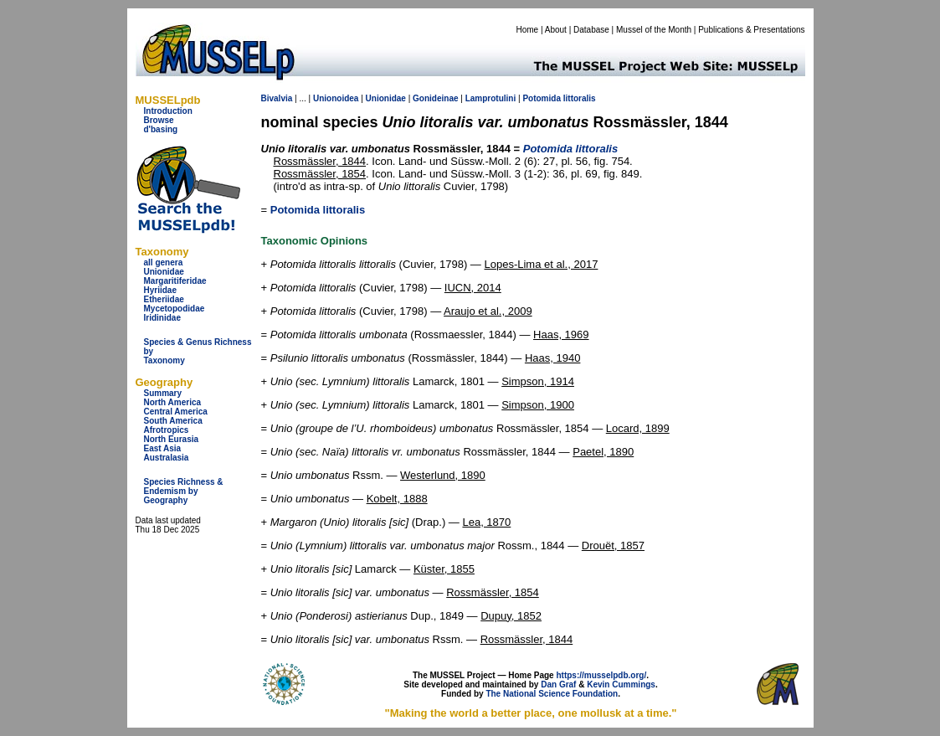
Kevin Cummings (621, 684)
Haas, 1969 (561, 334)
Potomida (541, 98)
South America (173, 420)
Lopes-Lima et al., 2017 (541, 264)
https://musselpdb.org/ (601, 675)
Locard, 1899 (638, 428)
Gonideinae (435, 98)
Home (527, 29)
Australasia (166, 457)
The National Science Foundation (551, 693)
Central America (176, 411)
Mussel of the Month (653, 29)
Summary (163, 393)
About (556, 29)
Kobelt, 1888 (397, 498)
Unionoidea (335, 98)
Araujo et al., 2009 (488, 311)
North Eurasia (171, 439)
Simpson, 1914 (537, 381)
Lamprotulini (490, 98)
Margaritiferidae (175, 281)
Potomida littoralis (317, 209)
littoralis (579, 98)
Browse (159, 120)
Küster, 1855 (444, 569)
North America (173, 402)
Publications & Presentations (751, 29)
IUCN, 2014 (472, 287)
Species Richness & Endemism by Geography (183, 491)
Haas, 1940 (553, 358)
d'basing (161, 129)
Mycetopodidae (174, 308)
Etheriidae (164, 299)
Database (591, 29)
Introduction (168, 111)
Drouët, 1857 (613, 545)
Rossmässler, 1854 (320, 173)
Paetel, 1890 (603, 451)
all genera (163, 262)
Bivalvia (277, 98)
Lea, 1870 (486, 522)
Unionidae (164, 271)
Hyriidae (160, 290)
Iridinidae (162, 317)
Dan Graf (558, 684)
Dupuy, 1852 (511, 616)
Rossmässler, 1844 (320, 161)
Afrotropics (166, 430)
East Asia (163, 448)
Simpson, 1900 (537, 405)
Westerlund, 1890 (442, 475)
